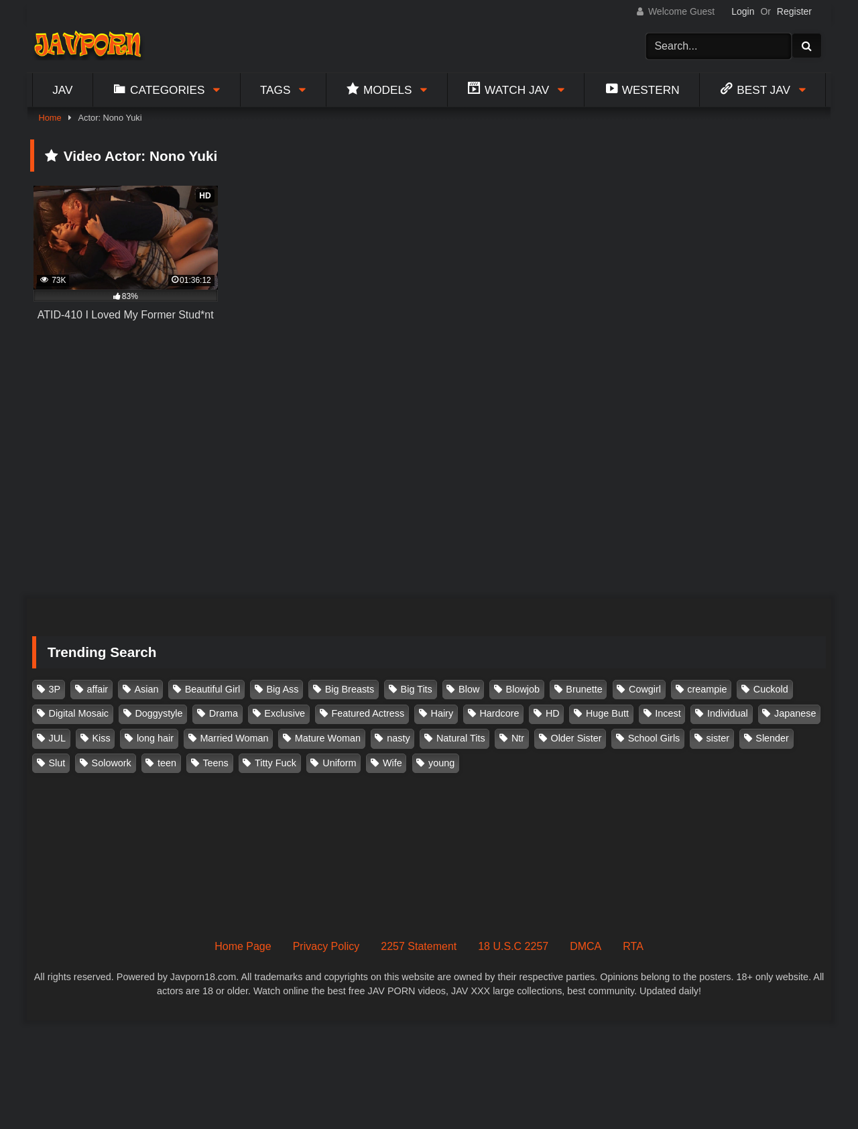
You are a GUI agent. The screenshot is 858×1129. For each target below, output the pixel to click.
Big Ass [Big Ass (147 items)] (282, 689)
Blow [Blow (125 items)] (468, 689)
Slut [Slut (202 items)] (57, 763)
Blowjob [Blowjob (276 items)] (523, 689)
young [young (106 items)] (441, 763)
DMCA (585, 946)
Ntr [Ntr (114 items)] (517, 738)
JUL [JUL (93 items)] (57, 738)
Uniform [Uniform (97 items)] (339, 763)
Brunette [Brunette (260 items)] (584, 689)
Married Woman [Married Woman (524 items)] (234, 738)
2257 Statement (418, 946)
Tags (275, 90)
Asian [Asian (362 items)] (146, 689)
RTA (633, 946)
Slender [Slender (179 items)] (772, 738)
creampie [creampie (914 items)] (707, 689)
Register (794, 11)
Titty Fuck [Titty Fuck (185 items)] (275, 763)
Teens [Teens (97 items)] (215, 763)
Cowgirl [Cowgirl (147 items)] (645, 689)
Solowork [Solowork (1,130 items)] (111, 763)
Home (49, 118)
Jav (62, 90)
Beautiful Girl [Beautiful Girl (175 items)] (212, 689)
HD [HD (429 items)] (553, 713)
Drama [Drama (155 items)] (223, 713)
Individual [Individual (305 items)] (727, 713)
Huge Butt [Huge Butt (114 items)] (607, 713)
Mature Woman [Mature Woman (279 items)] (328, 738)
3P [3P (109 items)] (55, 689)
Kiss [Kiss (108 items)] (101, 738)
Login (742, 11)
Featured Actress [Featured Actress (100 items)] (367, 713)
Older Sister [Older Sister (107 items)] (575, 738)
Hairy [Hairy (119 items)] (442, 713)
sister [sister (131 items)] (718, 738)
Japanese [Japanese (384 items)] (795, 713)
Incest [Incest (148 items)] (667, 713)
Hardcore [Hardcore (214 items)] (499, 713)
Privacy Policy (326, 946)
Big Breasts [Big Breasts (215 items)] (350, 689)
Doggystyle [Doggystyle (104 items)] (158, 713)
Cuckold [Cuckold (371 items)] (770, 689)
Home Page (242, 946)
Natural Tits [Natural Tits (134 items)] (460, 738)
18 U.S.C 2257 (513, 946)
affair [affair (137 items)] (97, 689)
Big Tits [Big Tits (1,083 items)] (416, 689)
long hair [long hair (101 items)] (155, 738)
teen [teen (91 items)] (167, 763)
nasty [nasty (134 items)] (398, 738)
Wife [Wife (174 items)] (392, 763)
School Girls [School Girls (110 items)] (654, 738)
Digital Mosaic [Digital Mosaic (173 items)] (79, 713)
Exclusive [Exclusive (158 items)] (284, 713)
